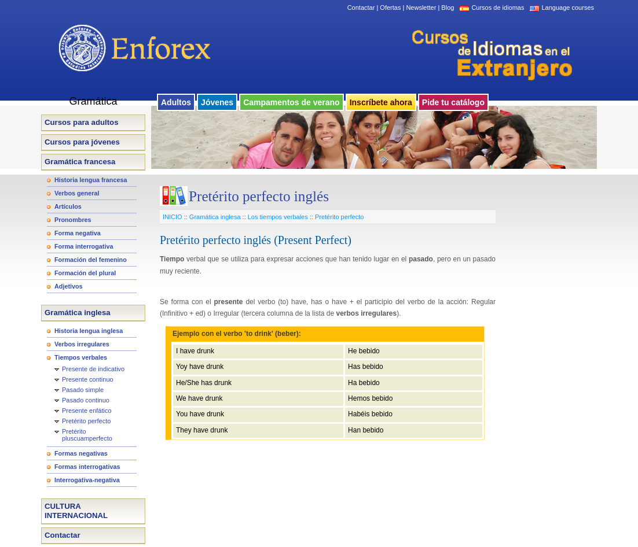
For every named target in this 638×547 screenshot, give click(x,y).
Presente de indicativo (93, 368)
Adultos (176, 102)
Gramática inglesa (78, 312)
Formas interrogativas (87, 466)
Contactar (361, 7)
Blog (447, 7)
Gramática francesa (80, 161)
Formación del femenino (90, 259)
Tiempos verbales (80, 357)
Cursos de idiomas (497, 7)
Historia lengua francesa (90, 179)
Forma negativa (77, 233)
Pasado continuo (85, 400)
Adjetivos (68, 286)
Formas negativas (81, 453)
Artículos (68, 206)
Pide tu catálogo (453, 102)
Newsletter (421, 7)
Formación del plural (85, 272)
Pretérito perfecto (86, 420)
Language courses (567, 7)
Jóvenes (217, 102)
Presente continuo (87, 379)
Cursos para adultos (82, 122)
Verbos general (76, 193)
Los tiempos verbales (278, 216)
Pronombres (72, 219)
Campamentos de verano (291, 102)
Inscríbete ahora (381, 102)
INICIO (172, 216)
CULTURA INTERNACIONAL (76, 511)
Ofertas (390, 7)
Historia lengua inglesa (88, 330)
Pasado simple (83, 389)
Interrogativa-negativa (87, 479)
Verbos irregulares (81, 344)
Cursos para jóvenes (82, 142)
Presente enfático (87, 410)
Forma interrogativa (83, 246)
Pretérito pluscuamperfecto (87, 435)
